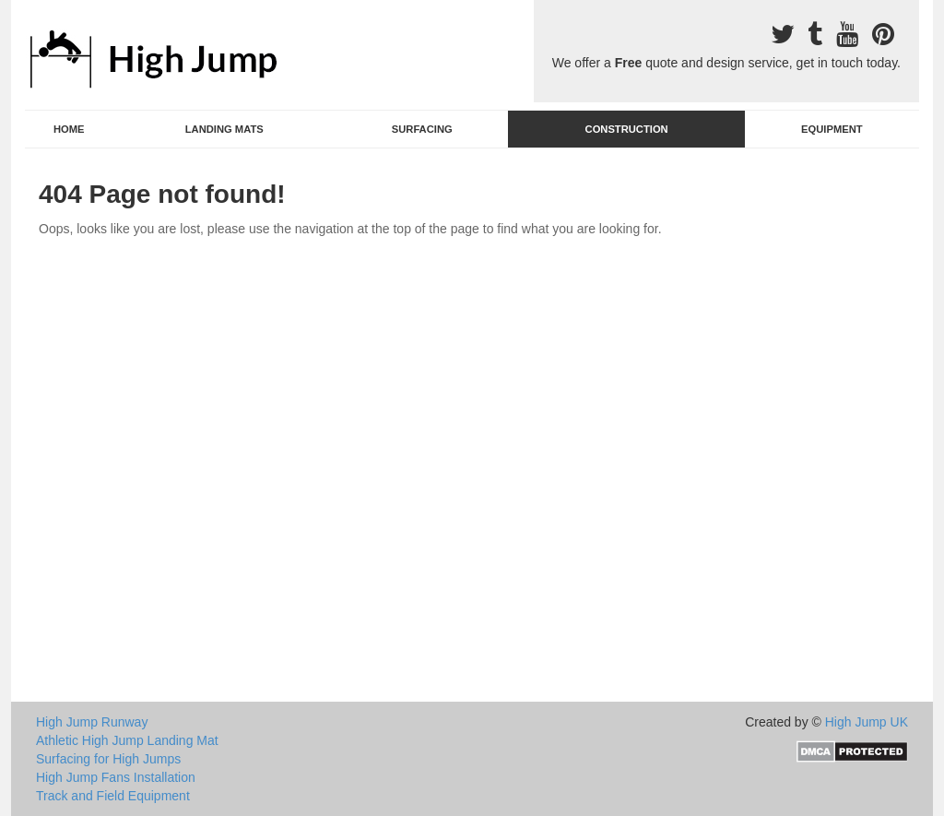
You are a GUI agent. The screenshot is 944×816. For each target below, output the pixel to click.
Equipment (832, 129)
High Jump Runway (92, 722)
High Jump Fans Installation (115, 777)
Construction (626, 129)
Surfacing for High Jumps (108, 758)
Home (69, 129)
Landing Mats (224, 129)
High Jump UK (866, 722)
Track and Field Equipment (113, 795)
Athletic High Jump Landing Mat (127, 740)
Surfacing (422, 129)
